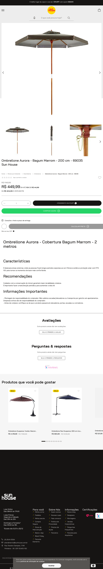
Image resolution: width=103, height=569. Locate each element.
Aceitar (51, 566)
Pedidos (38, 515)
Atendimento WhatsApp (67, 203)
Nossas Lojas (56, 515)
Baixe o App (39, 533)
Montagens (71, 518)
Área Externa (27, 174)
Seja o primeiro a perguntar (51, 358)
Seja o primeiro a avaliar (51, 332)
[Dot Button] (43, 441)
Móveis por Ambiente (14, 174)
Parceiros (54, 533)
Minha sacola (40, 518)
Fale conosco (56, 518)
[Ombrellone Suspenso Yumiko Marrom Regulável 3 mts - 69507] (23, 412)
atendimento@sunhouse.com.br (15, 543)
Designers (71, 515)
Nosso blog (71, 512)
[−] (4, 203)
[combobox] (51, 18)
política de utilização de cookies (32, 561)
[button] (33, 17)
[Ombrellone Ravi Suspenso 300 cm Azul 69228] (67, 412)
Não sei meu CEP (7, 231)
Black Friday (39, 536)
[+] (28, 203)
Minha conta (39, 512)
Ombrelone (37, 174)
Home (3, 174)
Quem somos (56, 512)
